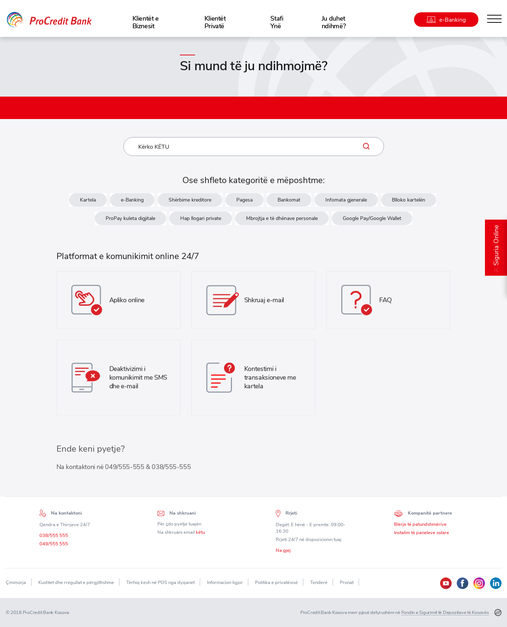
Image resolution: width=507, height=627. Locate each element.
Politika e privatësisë (276, 582)
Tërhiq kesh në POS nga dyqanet (160, 582)
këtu (200, 534)
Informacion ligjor (225, 582)
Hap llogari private (200, 218)
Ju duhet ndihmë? (334, 22)
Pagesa (244, 200)
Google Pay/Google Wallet (372, 218)
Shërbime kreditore (190, 200)
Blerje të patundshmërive (420, 526)
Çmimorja (16, 582)
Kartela (88, 200)
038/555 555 (53, 538)
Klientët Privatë (215, 22)
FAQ (385, 302)
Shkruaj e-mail (264, 302)
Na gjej (283, 552)
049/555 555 (53, 546)
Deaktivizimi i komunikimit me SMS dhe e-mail (138, 379)
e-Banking (132, 200)
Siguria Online (496, 245)
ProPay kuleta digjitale (130, 218)
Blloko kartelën (408, 200)
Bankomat (289, 200)
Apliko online (126, 302)
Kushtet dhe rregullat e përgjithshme (76, 582)
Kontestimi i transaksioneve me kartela (270, 379)
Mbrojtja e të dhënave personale (282, 218)
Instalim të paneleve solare (421, 535)
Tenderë (319, 582)
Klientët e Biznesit (145, 22)
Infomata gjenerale (346, 200)
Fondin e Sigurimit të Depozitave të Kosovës (445, 612)
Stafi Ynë (276, 22)
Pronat (347, 582)
